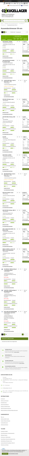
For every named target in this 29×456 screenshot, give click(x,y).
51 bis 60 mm (3, 25)
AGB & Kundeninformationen (6, 408)
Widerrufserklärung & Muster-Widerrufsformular (9, 410)
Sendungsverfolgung (4, 424)
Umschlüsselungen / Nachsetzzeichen (7, 433)
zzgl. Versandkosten (25, 51)
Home (2, 23)
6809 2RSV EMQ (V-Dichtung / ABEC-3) (9, 210)
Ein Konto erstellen (25, 1)
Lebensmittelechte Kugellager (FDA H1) (8, 442)
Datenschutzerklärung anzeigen (13, 453)
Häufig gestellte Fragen (5, 418)
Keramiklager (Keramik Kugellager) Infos (8, 439)
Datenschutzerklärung (5, 404)
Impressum (3, 398)
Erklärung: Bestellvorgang (5, 406)
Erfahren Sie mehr (5, 76)
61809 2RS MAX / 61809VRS (7, 41)
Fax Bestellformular (4, 422)
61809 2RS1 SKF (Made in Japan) (8, 99)
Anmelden (19, 1)
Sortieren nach (12, 32)
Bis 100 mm (22, 23)
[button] (7, 57)
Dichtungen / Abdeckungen (5, 437)
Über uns (2, 417)
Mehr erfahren (16, 352)
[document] (14, 452)
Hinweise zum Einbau (4, 444)
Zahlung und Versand (4, 400)
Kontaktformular (4, 402)
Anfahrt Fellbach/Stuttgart (5, 420)
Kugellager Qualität (4, 431)
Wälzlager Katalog (4, 435)
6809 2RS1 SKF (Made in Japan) (8, 192)
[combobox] (13, 21)
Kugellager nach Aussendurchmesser (11, 23)
